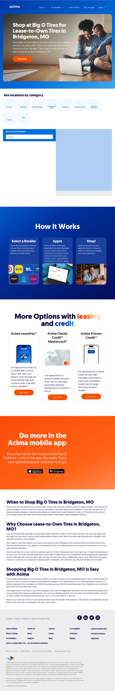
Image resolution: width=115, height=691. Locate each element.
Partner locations (98, 633)
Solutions (73, 633)
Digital (72, 638)
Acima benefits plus (99, 629)
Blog (50, 638)
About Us (31, 628)
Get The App (89, 7)
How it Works (74, 7)
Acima (15, 7)
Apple (36, 472)
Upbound (95, 638)
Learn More (23, 392)
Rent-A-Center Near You (16, 643)
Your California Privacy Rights (42, 651)
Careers (52, 628)
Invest (51, 633)
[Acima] (10, 658)
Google (58, 472)
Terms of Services (12, 651)
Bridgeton (26, 619)
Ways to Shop (11, 633)
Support (30, 638)
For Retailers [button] (56, 7)
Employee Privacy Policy (62, 651)
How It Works (11, 628)
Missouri (18, 619)
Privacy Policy (25, 651)
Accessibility (75, 628)
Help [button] (101, 7)
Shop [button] (41, 7)
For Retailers (11, 638)
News (29, 633)
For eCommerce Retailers (37, 643)
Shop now (22, 59)
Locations (9, 619)
